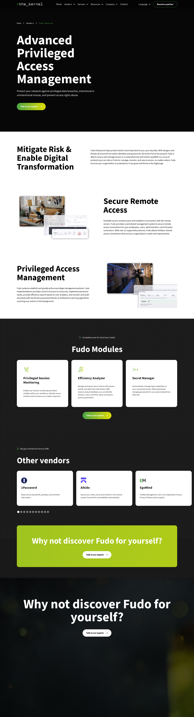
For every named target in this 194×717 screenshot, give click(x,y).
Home (19, 23)
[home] (30, 4)
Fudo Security (46, 23)
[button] (69, 4)
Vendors (30, 23)
